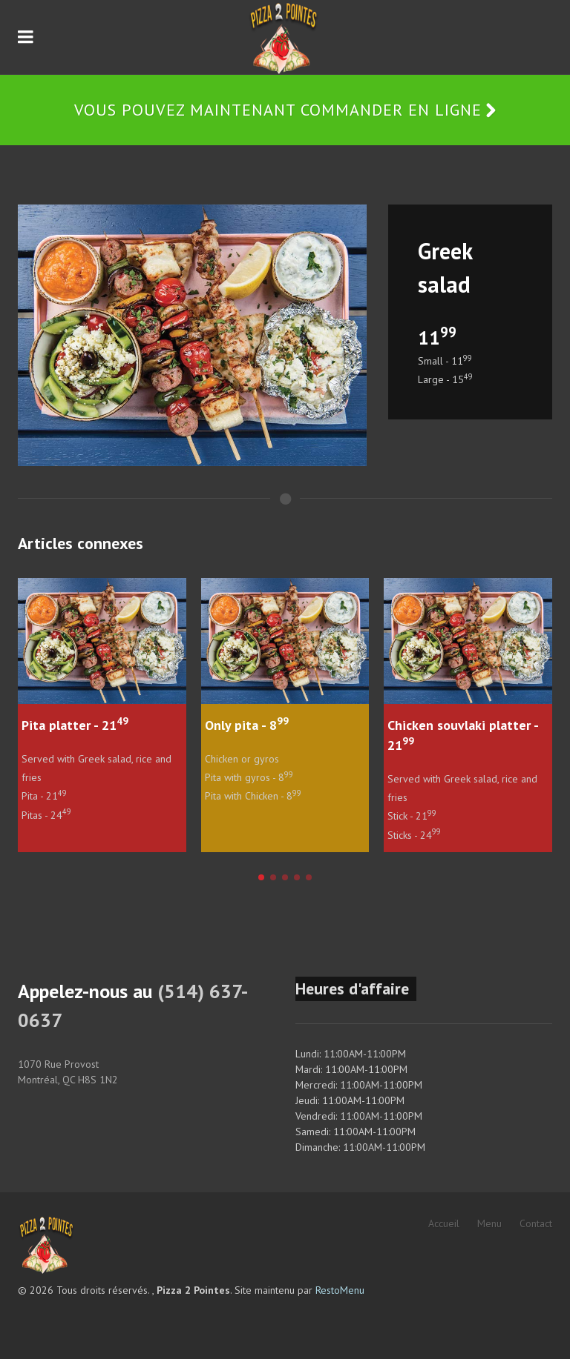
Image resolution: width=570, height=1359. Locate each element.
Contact (536, 1223)
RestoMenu (339, 1290)
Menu (489, 1223)
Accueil (443, 1223)
